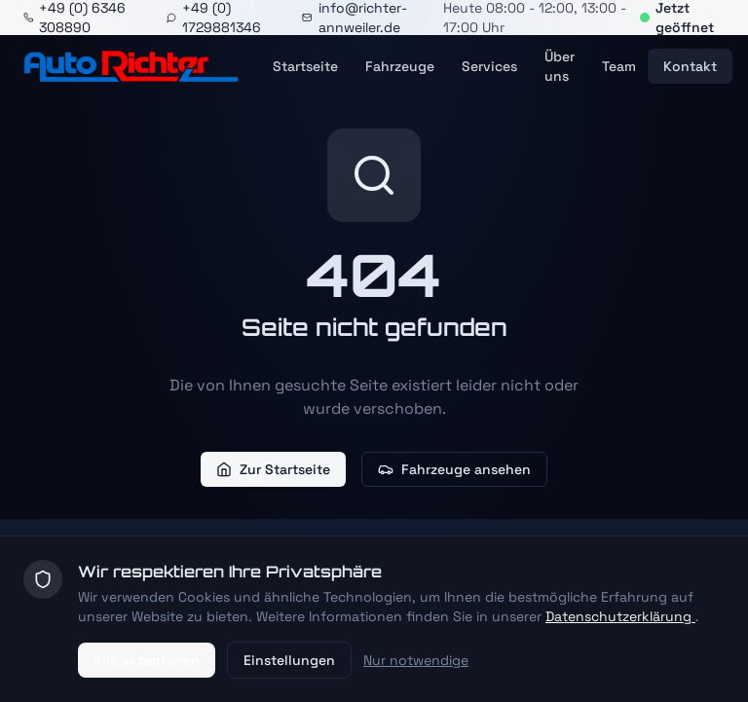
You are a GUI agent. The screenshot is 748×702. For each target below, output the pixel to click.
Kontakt (690, 66)
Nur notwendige (415, 660)
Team (619, 66)
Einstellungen (289, 660)
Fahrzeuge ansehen (454, 469)
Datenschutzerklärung (620, 616)
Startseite (305, 66)
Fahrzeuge (399, 66)
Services (489, 66)
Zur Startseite (273, 469)
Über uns (559, 66)
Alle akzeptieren (147, 660)
